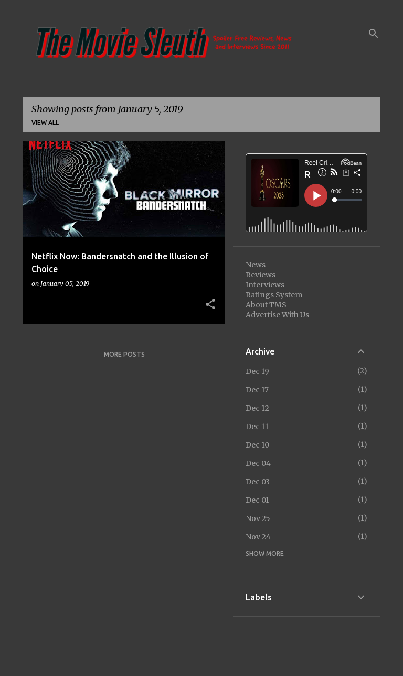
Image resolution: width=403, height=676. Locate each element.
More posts (124, 354)
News (256, 264)
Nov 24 (258, 537)
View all (45, 122)
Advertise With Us (277, 314)
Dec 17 (257, 389)
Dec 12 (257, 408)
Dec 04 (258, 463)
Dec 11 (257, 426)
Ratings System (274, 294)
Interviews (265, 284)
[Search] (373, 33)
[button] (210, 304)
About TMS (266, 304)
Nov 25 (258, 518)
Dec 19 (257, 371)
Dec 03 (258, 481)
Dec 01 (257, 500)
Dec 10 (257, 445)
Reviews (260, 274)
